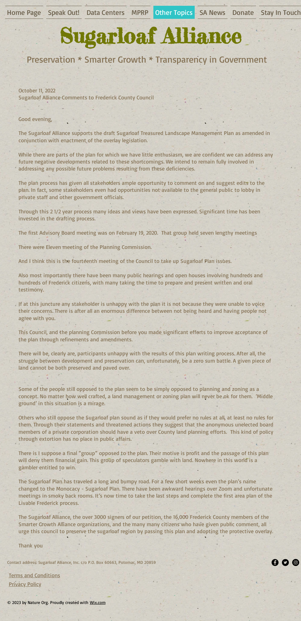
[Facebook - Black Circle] (275, 562)
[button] (212, 12)
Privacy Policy (25, 584)
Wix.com (98, 602)
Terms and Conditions (34, 575)
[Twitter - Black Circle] (285, 562)
